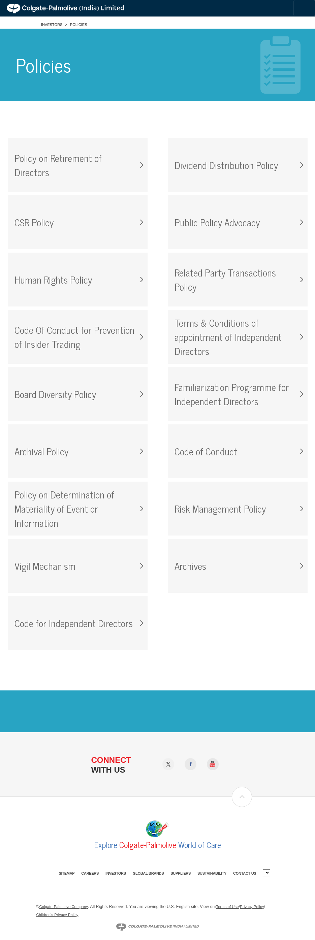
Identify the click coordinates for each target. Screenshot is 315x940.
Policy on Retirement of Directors (58, 165)
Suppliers (180, 873)
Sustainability (211, 873)
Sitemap (67, 873)
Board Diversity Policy (55, 394)
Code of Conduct (206, 451)
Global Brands (148, 873)
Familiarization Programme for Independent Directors (232, 394)
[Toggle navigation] (304, 8)
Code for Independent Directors (73, 623)
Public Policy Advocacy (217, 222)
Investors (51, 25)
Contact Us (244, 873)
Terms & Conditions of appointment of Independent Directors (228, 337)
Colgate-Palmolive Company (63, 907)
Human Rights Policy (53, 279)
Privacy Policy (252, 907)
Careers (90, 873)
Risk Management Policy (220, 508)
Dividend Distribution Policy (226, 165)
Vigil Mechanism (44, 566)
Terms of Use (227, 907)
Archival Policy (41, 451)
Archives (190, 566)
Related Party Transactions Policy (225, 279)
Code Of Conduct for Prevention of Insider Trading (74, 337)
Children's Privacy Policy (57, 915)
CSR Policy (34, 222)
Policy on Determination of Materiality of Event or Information (64, 508)
